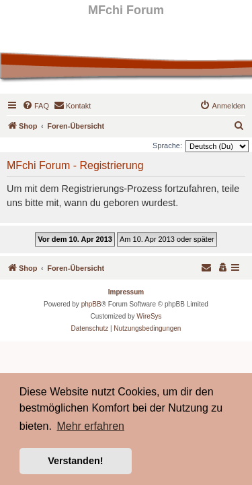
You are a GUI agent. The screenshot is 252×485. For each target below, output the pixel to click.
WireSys (148, 316)
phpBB (91, 304)
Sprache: (167, 145)
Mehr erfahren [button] (90, 426)
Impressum (126, 292)
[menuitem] (35, 106)
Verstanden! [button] (75, 460)
